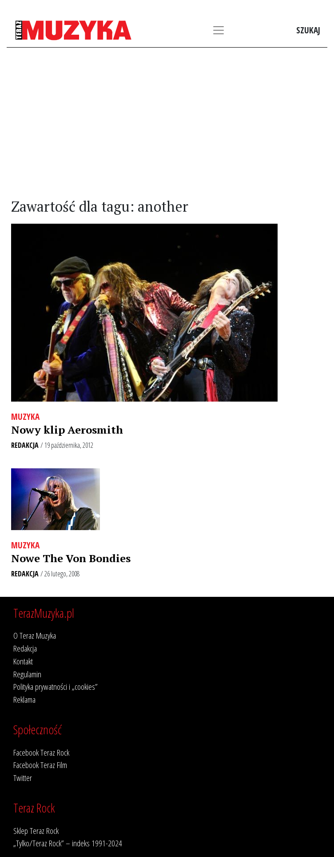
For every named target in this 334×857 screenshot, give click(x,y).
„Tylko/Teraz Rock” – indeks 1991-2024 (67, 843)
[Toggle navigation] (219, 30)
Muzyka (25, 416)
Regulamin (27, 674)
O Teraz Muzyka (34, 635)
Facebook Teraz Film (40, 765)
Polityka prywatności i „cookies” (55, 686)
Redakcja (25, 445)
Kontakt (23, 661)
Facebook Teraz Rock (41, 752)
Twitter (22, 778)
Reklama (24, 699)
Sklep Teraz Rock (36, 831)
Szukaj (308, 30)
